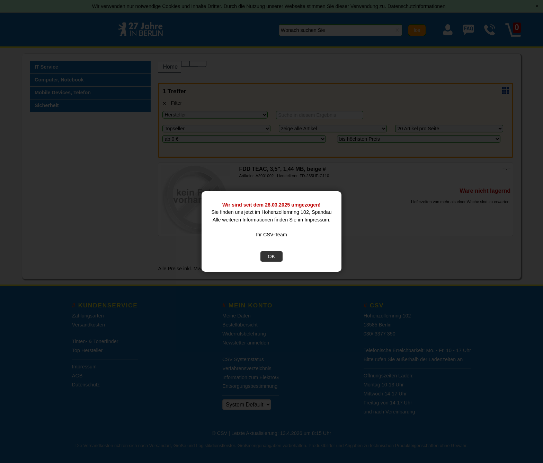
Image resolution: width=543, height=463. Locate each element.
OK (271, 256)
